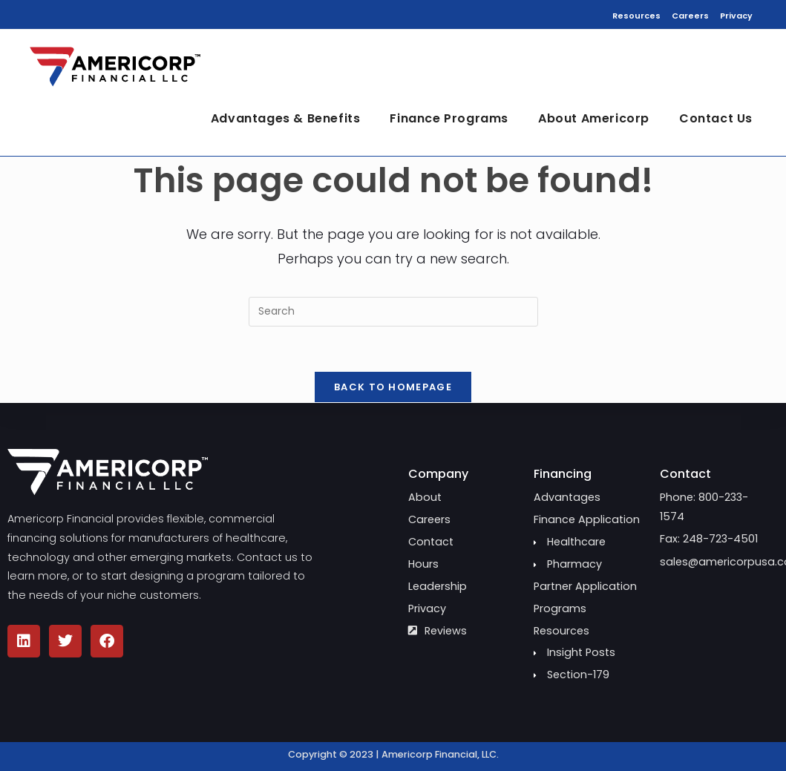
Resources (636, 16)
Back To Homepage (393, 387)
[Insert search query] (393, 312)
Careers (690, 16)
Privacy (736, 16)
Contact (685, 473)
